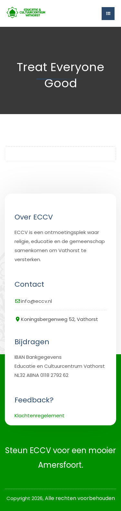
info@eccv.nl (36, 301)
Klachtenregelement (40, 415)
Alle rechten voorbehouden (80, 498)
